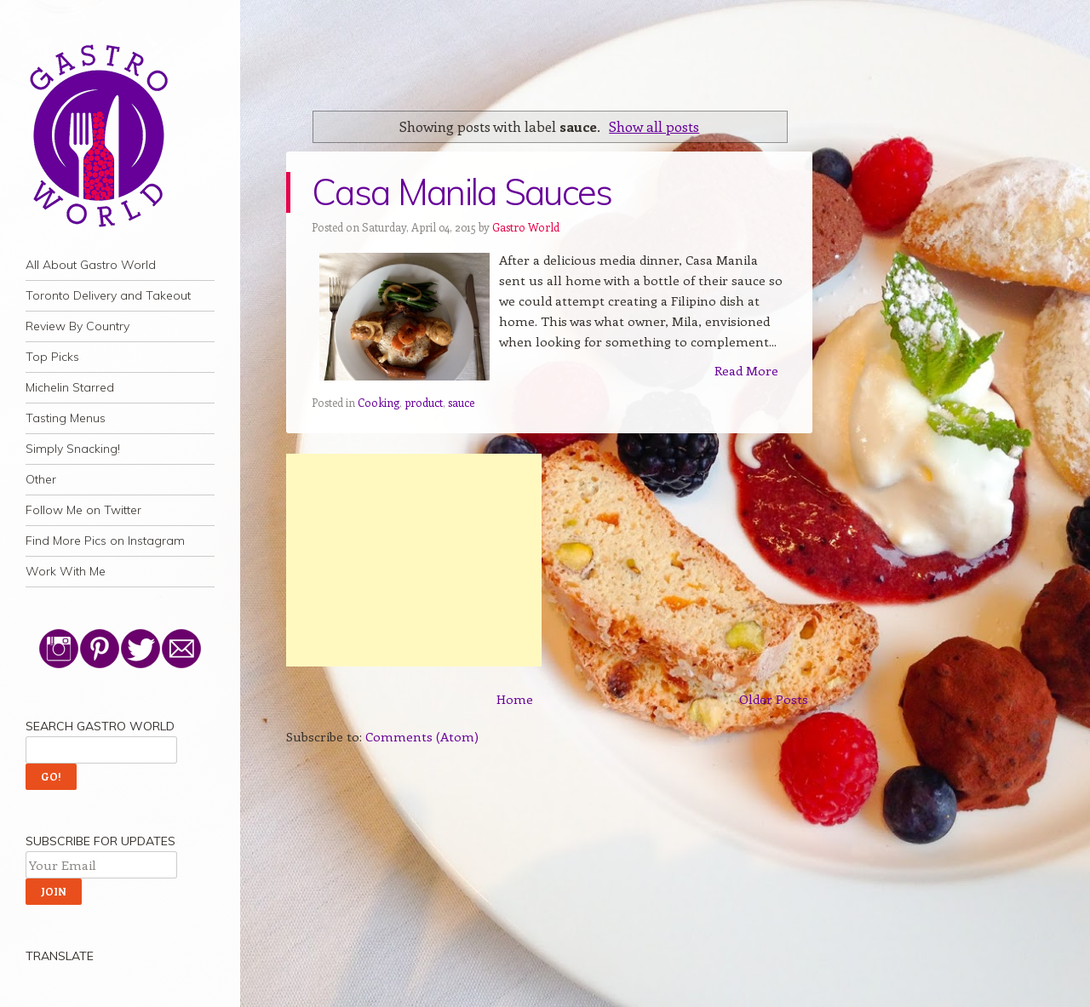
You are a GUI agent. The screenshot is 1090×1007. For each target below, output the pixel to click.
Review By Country (77, 326)
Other (41, 479)
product (423, 402)
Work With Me (66, 571)
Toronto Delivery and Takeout (108, 295)
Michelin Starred (70, 387)
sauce (461, 402)
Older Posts (773, 698)
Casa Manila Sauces (462, 192)
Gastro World (525, 227)
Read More (746, 370)
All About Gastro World (91, 264)
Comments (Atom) (422, 736)
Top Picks (52, 356)
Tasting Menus (66, 418)
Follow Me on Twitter (83, 510)
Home (514, 698)
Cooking (378, 402)
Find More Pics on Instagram (105, 540)
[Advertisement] (414, 560)
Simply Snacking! (73, 448)
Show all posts (654, 126)
